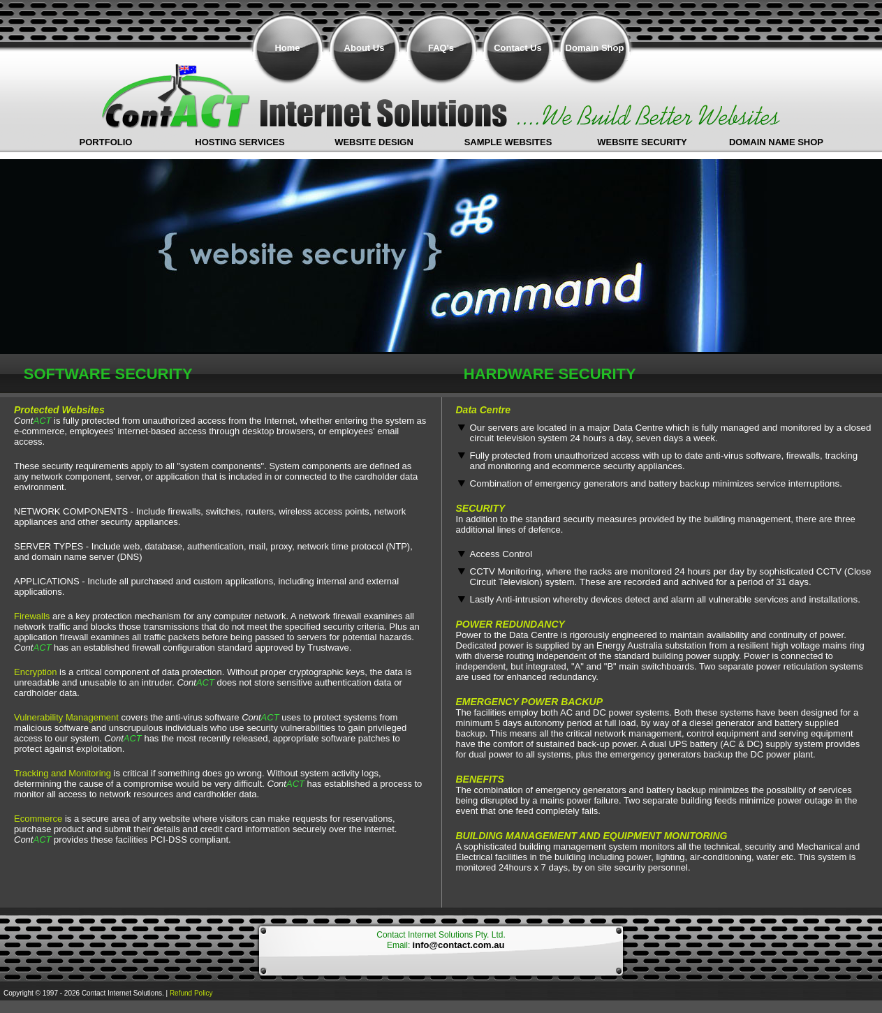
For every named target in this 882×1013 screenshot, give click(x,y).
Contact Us (518, 48)
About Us (364, 48)
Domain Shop (595, 48)
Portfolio (106, 142)
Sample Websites (508, 142)
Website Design (374, 142)
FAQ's (441, 48)
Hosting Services (239, 142)
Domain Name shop (776, 142)
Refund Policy (191, 993)
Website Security (642, 142)
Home (287, 48)
